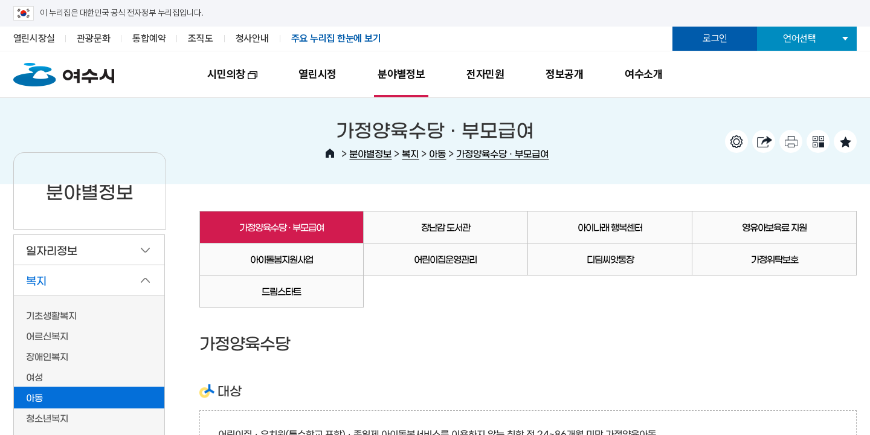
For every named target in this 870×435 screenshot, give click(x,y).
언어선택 (799, 38)
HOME (330, 153)
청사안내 (252, 38)
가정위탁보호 (774, 258)
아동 (437, 153)
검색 (789, 72)
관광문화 (93, 38)
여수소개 (644, 74)
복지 (410, 153)
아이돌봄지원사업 (281, 258)
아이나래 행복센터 (610, 226)
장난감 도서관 (445, 226)
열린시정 (317, 74)
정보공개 (565, 74)
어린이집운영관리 (445, 258)
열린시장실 (34, 38)
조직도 (200, 38)
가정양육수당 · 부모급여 (502, 153)
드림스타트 (281, 290)
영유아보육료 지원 (774, 226)
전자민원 (485, 74)
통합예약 (149, 38)
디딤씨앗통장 (610, 258)
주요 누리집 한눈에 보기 (336, 38)
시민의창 (222, 82)
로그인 (715, 38)
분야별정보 (401, 74)
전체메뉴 (834, 72)
